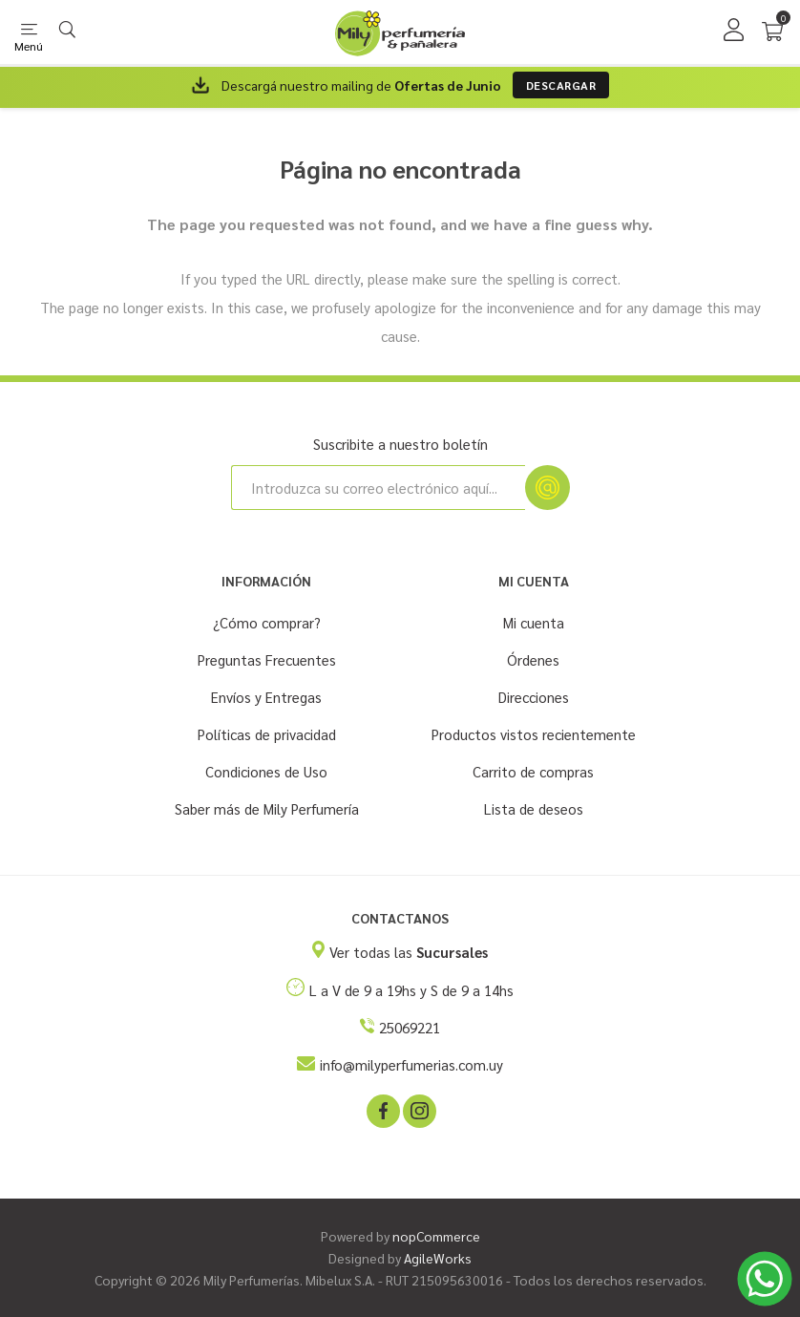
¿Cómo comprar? (267, 622)
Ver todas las (408, 952)
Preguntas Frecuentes (267, 659)
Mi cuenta (533, 622)
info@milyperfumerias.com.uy (411, 1064)
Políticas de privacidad (267, 734)
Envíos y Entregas (266, 697)
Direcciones (533, 697)
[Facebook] (382, 1109)
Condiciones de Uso (266, 771)
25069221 (409, 1027)
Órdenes (533, 659)
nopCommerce (436, 1235)
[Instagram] (418, 1109)
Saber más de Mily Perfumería (267, 808)
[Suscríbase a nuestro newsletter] (378, 487)
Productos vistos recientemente (534, 734)
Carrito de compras (533, 771)
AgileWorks (438, 1257)
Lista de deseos (533, 808)
